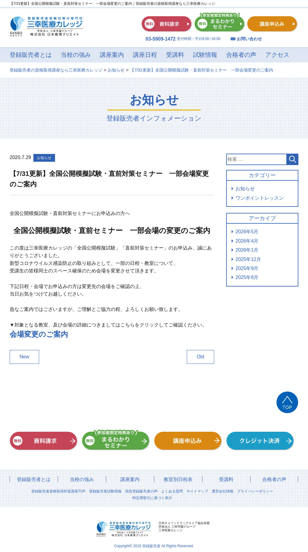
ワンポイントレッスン (260, 198)
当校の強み (76, 55)
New (24, 356)
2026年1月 (247, 250)
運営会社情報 (222, 491)
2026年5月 (247, 231)
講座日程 (145, 55)
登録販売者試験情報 (105, 491)
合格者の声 (241, 55)
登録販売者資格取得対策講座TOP (58, 491)
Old (200, 356)
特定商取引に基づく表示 (152, 498)
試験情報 (205, 55)
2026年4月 (247, 241)
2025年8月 (247, 277)
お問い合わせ (249, 38)
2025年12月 (248, 259)
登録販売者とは (31, 55)
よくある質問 (172, 491)
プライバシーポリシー (255, 491)
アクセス (277, 55)
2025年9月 (247, 268)
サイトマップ (197, 491)
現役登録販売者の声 (141, 491)
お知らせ (245, 188)
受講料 (175, 55)
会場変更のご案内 (39, 334)
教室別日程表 (178, 479)
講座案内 (112, 55)
